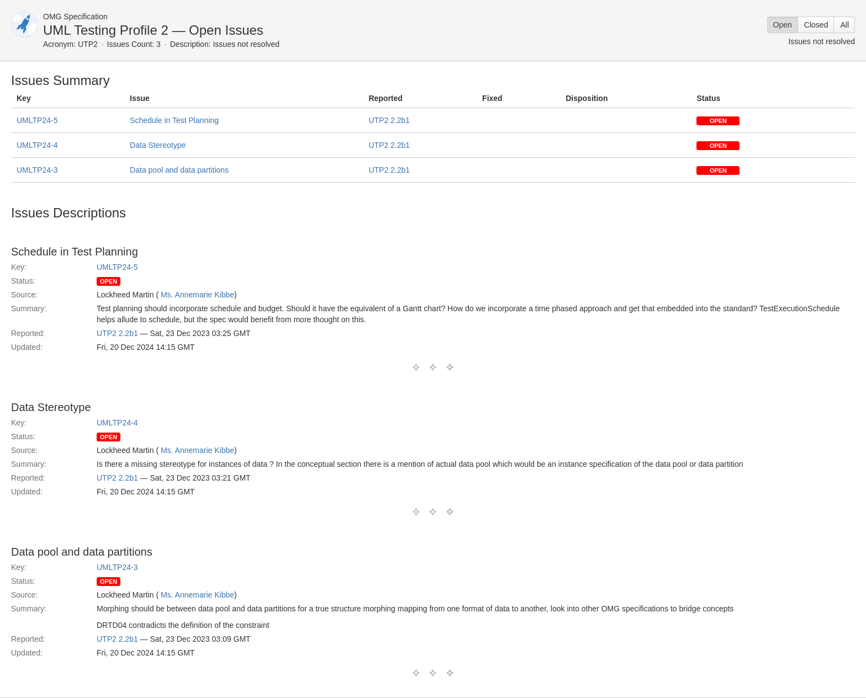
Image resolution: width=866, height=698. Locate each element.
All (844, 24)
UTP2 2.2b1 (389, 120)
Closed (816, 24)
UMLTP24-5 (37, 120)
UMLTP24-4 (37, 145)
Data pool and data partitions (179, 170)
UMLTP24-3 (37, 170)
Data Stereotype (158, 145)
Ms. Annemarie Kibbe (197, 294)
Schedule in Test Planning (174, 120)
